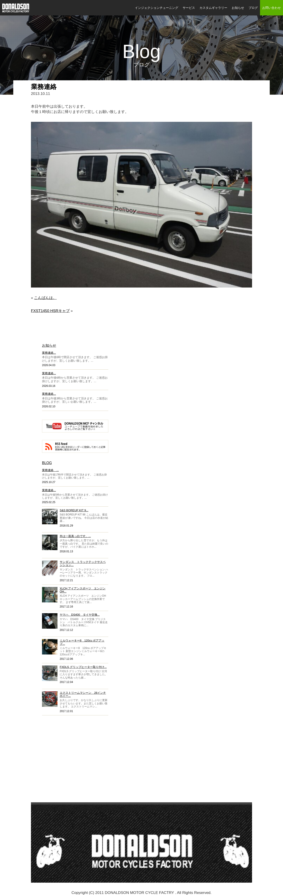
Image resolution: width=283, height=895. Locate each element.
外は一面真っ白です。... (75, 536)
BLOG (47, 463)
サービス (189, 7)
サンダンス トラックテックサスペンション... (83, 563)
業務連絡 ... (50, 470)
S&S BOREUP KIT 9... (74, 510)
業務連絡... (49, 352)
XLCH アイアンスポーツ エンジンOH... (82, 590)
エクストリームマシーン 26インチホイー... (83, 694)
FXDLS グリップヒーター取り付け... (83, 667)
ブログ (253, 7)
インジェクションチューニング (156, 7)
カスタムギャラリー (213, 7)
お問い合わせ (271, 7)
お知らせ (238, 7)
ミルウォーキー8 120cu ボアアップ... (82, 642)
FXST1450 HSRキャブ (50, 310)
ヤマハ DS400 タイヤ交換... (80, 614)
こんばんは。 (45, 297)
